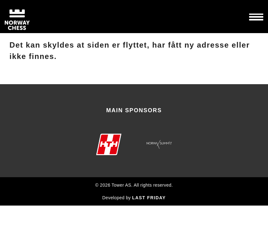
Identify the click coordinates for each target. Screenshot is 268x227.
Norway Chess (28, 16)
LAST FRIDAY (149, 197)
